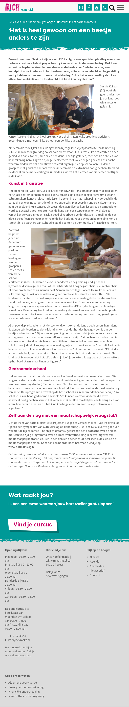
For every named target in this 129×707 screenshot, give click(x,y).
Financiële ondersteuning (24, 692)
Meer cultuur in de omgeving (26, 696)
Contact (95, 575)
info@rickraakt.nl (19, 640)
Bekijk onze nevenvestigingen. (57, 574)
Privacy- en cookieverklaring (26, 687)
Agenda (94, 562)
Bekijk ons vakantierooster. (19, 654)
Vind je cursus (33, 525)
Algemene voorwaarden (23, 683)
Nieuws (94, 557)
